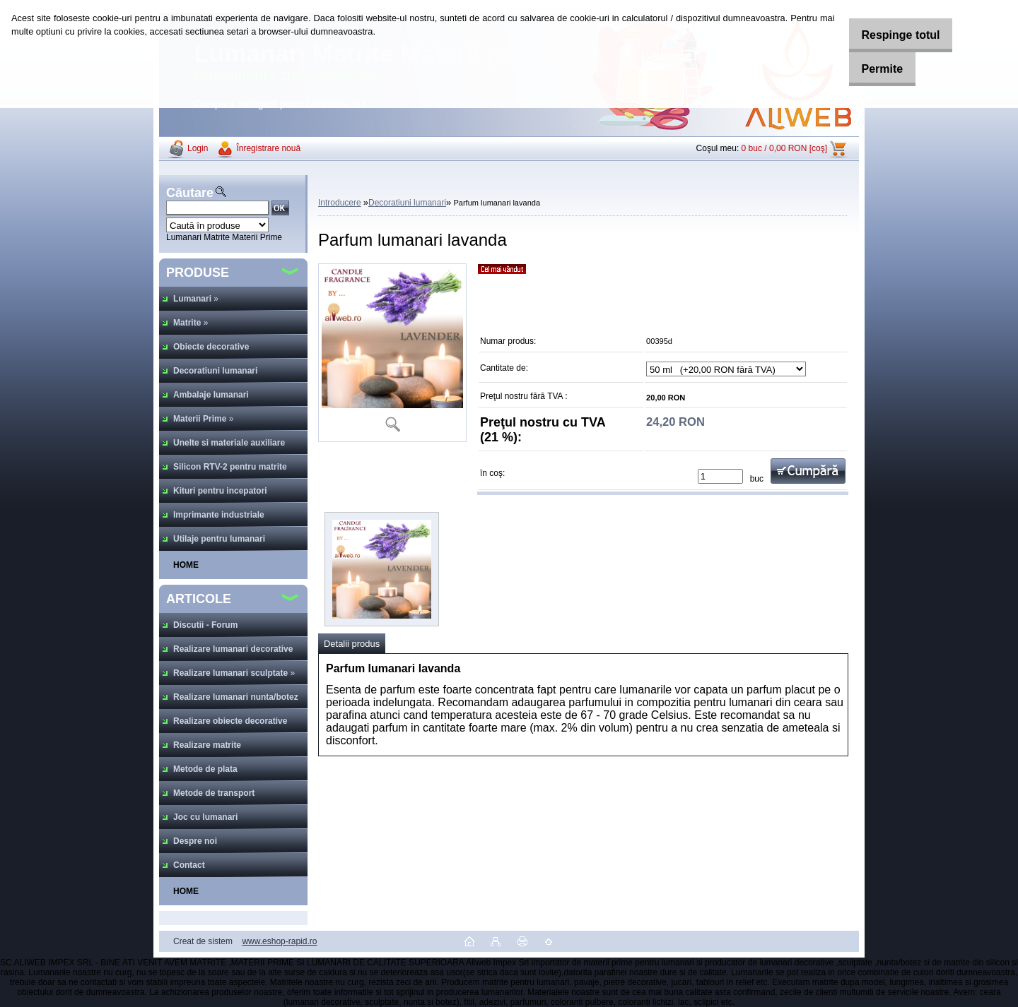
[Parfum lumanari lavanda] (392, 352)
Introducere (339, 203)
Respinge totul (889, 35)
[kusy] (720, 476)
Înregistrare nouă (268, 148)
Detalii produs (352, 643)
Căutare (189, 193)
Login (197, 148)
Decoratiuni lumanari (407, 203)
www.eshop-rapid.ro (279, 941)
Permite (871, 69)
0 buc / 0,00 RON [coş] (784, 148)
